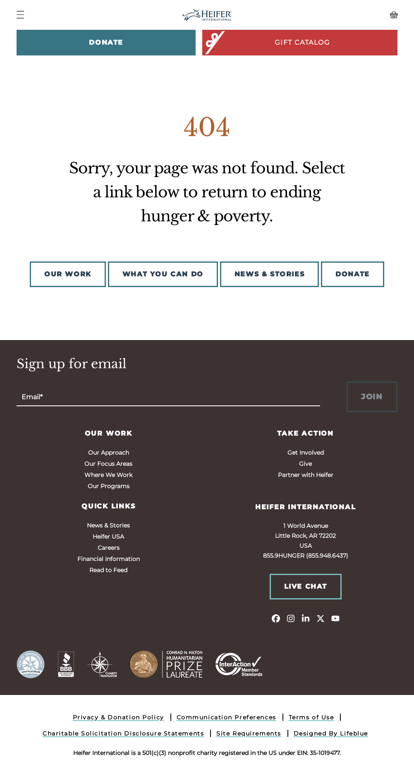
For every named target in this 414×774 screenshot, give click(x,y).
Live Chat (305, 586)
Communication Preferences (226, 717)
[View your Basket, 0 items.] (349, 15)
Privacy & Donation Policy (118, 717)
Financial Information (108, 559)
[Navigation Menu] (20, 14)
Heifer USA (108, 536)
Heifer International (305, 507)
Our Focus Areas (108, 463)
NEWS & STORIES (269, 274)
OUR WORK (67, 274)
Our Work (108, 433)
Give (305, 463)
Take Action (305, 433)
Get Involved (305, 452)
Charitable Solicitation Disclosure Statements (123, 733)
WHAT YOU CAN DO (162, 274)
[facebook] (276, 618)
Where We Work (108, 475)
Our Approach (108, 452)
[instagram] (291, 618)
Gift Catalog (266, 42)
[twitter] (320, 618)
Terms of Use (311, 717)
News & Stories (108, 525)
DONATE (352, 274)
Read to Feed (108, 570)
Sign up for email (72, 364)
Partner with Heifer (305, 475)
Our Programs (108, 486)
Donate (106, 42)
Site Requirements (248, 733)
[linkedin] (306, 618)
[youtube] (335, 618)
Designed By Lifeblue (331, 733)
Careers (109, 547)
